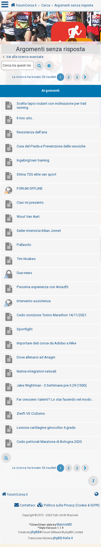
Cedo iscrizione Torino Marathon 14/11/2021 (51, 315)
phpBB (35, 532)
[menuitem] (68, 505)
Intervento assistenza (34, 301)
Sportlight (25, 329)
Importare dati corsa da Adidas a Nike (46, 343)
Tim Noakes (26, 259)
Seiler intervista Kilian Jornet (39, 231)
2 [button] (68, 77)
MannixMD (64, 524)
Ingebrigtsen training (33, 160)
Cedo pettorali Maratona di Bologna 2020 (49, 442)
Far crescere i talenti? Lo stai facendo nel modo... (55, 399)
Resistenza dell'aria (32, 132)
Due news (24, 273)
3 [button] (77, 77)
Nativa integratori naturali (36, 371)
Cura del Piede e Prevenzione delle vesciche (51, 146)
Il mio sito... (25, 118)
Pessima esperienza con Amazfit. (43, 287)
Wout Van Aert (28, 217)
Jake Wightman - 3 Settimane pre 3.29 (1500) (52, 385)
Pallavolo (24, 245)
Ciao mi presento (30, 202)
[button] (85, 77)
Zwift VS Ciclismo (31, 413)
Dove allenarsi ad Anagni (36, 357)
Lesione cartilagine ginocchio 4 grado (46, 428)
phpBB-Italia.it (63, 538)
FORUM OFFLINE (30, 188)
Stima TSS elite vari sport (36, 174)
